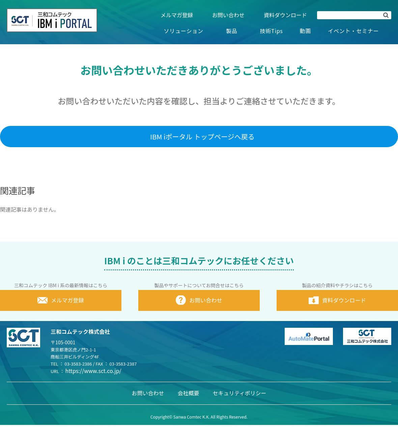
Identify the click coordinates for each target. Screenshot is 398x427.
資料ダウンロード (285, 15)
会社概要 (188, 395)
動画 (305, 31)
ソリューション (183, 31)
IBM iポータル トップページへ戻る (202, 136)
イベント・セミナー (353, 31)
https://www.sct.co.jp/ (93, 373)
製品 (231, 31)
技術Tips (271, 31)
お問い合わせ (228, 15)
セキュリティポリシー (239, 395)
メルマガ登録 (177, 15)
